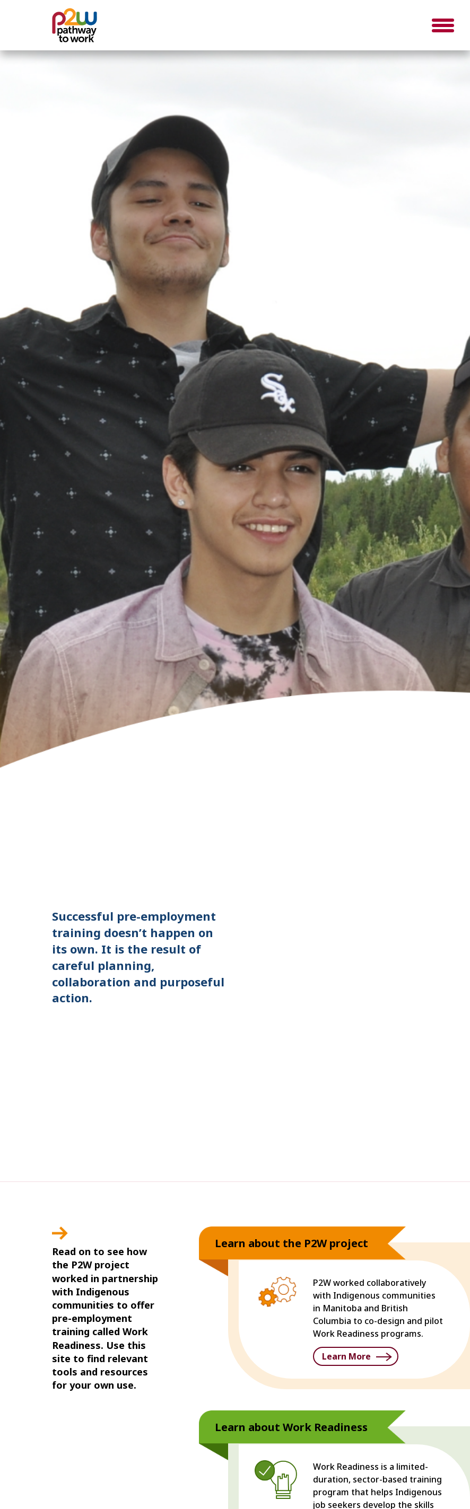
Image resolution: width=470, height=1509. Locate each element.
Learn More (346, 1356)
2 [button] (406, 813)
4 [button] (437, 813)
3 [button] (421, 813)
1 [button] (390, 813)
